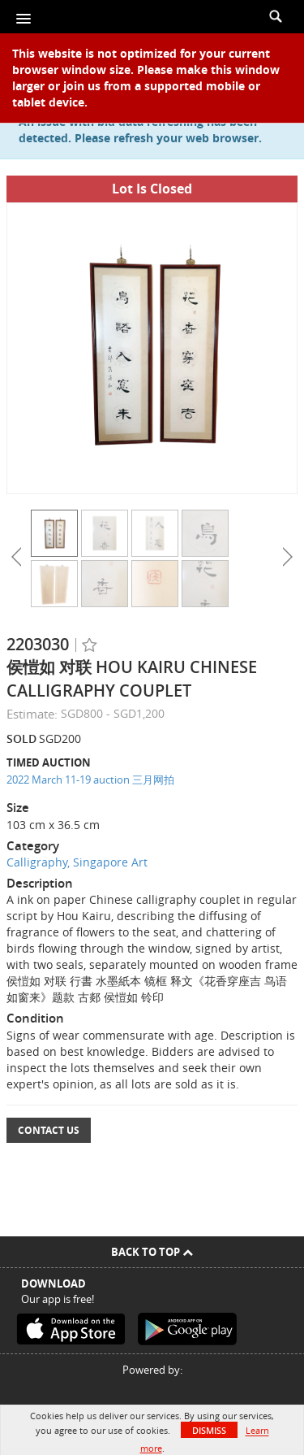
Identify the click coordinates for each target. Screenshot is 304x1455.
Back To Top (152, 1251)
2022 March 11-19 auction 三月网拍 (90, 779)
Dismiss (209, 1430)
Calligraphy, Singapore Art (77, 862)
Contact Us (48, 1130)
